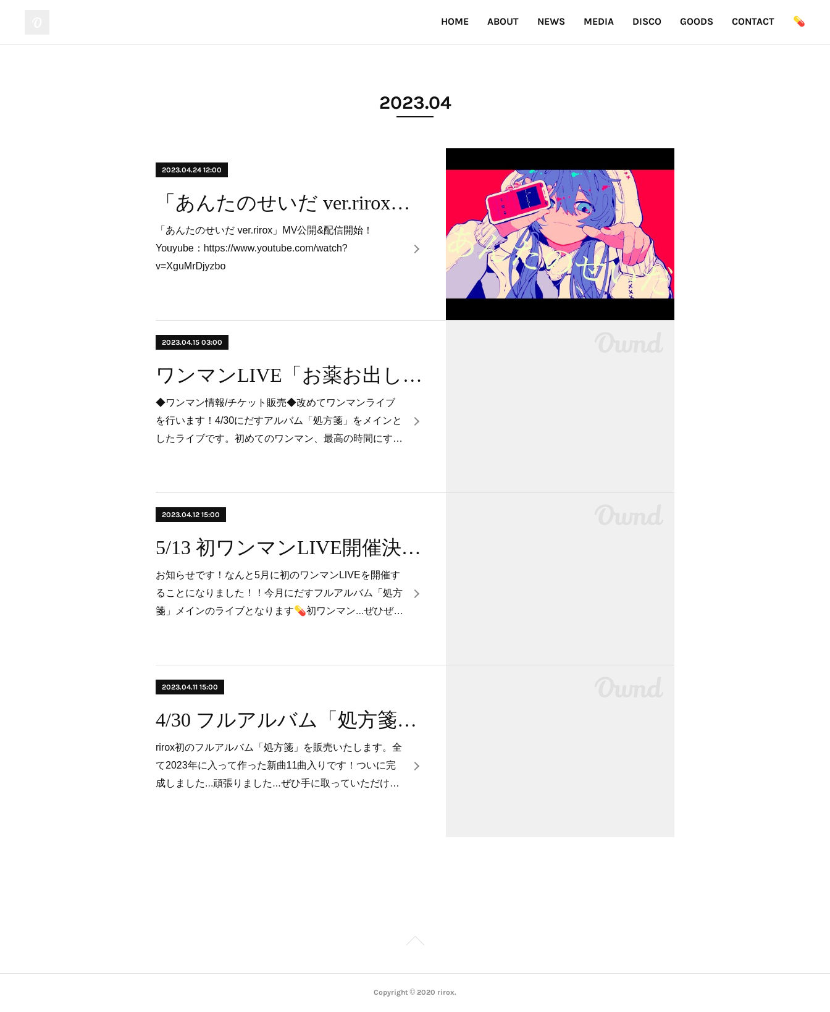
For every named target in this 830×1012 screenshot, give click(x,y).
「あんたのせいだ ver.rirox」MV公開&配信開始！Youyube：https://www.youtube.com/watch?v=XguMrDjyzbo (264, 248)
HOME (455, 21)
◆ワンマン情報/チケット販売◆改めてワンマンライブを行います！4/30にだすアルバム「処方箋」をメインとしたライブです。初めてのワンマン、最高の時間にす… (279, 420)
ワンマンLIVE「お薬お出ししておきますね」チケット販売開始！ (290, 375)
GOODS (696, 21)
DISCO (646, 21)
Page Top (415, 943)
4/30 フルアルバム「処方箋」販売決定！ (290, 720)
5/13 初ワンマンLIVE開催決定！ (290, 547)
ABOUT (503, 21)
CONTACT (753, 21)
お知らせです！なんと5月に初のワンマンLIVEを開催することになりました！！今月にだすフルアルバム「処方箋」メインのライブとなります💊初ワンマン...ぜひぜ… (279, 593)
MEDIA (599, 21)
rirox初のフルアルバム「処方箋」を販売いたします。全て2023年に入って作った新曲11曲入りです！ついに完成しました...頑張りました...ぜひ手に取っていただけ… (279, 765)
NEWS (551, 21)
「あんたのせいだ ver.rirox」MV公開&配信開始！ (290, 203)
